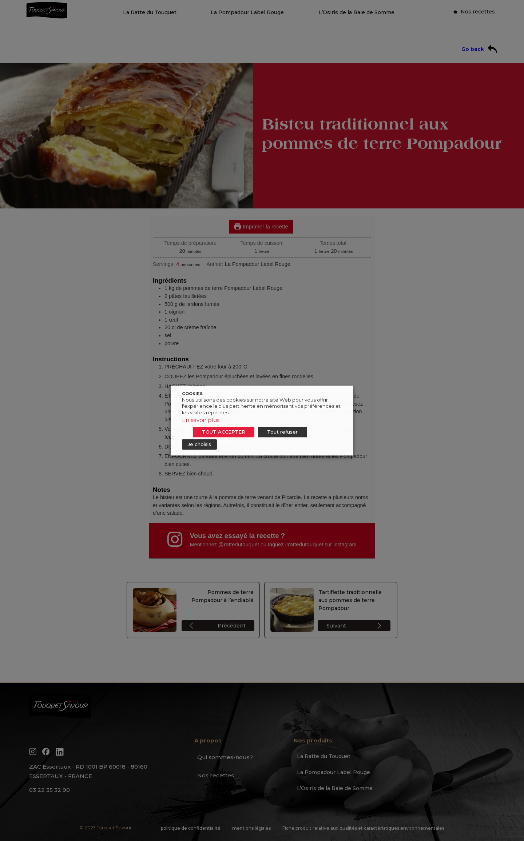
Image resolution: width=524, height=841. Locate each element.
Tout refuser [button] (282, 432)
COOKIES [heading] (192, 393)
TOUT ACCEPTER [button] (223, 432)
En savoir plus (200, 419)
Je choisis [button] (199, 444)
